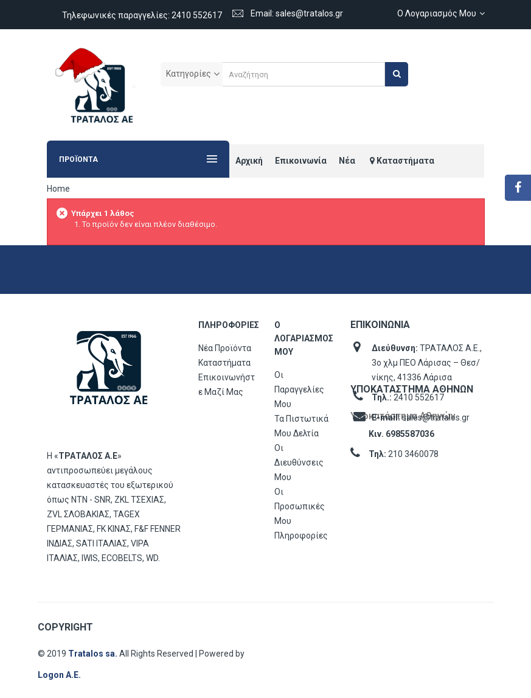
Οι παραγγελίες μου (299, 389)
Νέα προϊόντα (224, 348)
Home (58, 189)
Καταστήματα (224, 363)
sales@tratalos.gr (436, 417)
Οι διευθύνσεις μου (299, 462)
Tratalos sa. (93, 653)
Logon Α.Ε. (59, 675)
